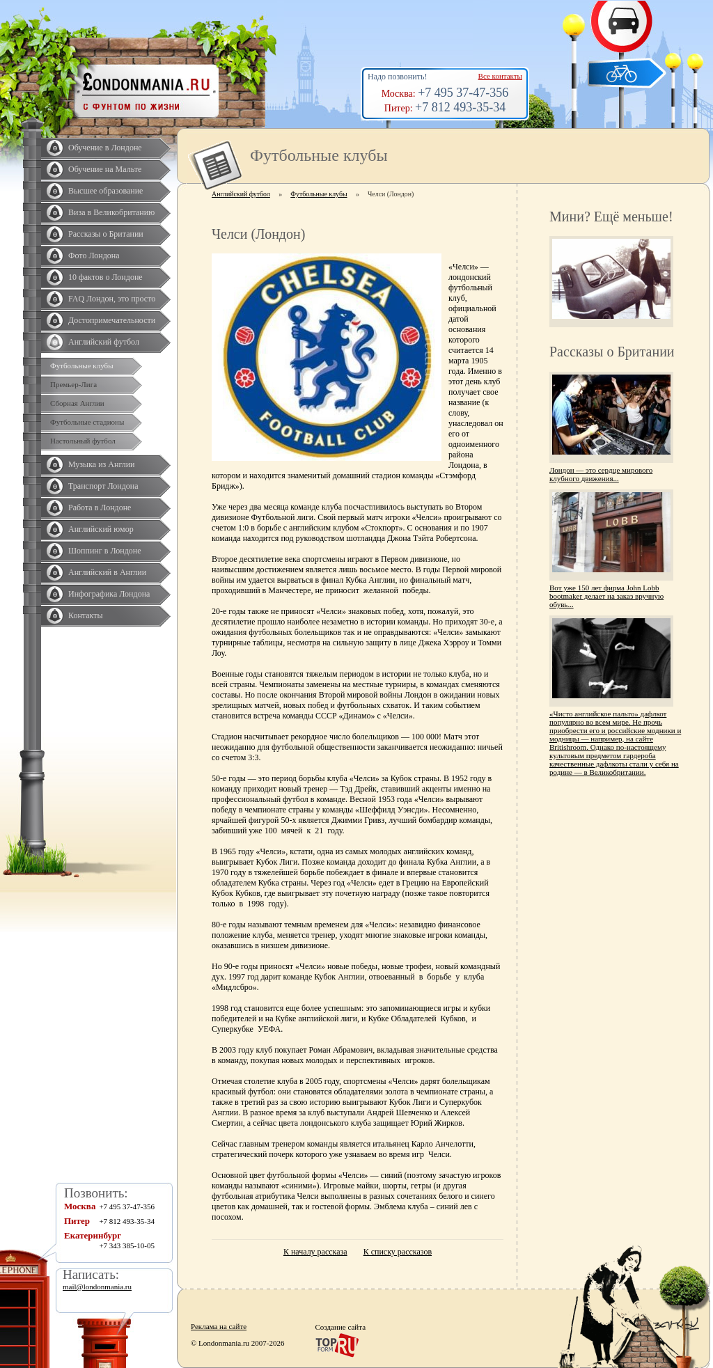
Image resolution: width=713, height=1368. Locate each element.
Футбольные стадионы (87, 422)
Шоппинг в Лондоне (104, 551)
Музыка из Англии (101, 464)
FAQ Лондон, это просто (111, 299)
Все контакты (500, 76)
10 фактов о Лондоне (105, 277)
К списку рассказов (397, 1252)
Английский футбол (103, 342)
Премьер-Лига (73, 384)
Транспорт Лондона (103, 486)
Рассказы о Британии (105, 234)
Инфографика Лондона (109, 594)
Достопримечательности (111, 320)
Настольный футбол (83, 441)
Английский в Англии (107, 572)
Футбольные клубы (81, 365)
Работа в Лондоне (99, 507)
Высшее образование (105, 191)
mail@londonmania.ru (97, 1286)
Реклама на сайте (218, 1326)
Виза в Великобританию (111, 212)
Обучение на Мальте (104, 169)
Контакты (85, 615)
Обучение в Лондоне (105, 147)
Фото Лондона (94, 255)
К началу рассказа (315, 1252)
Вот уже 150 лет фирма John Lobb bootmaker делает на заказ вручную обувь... (606, 595)
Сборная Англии (77, 403)
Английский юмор (101, 529)
